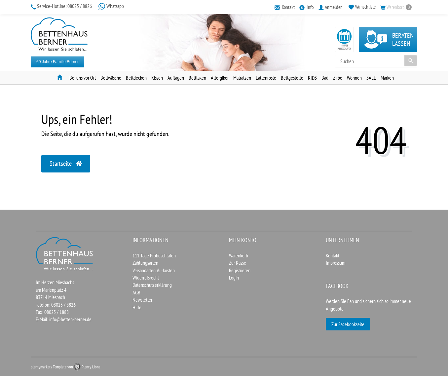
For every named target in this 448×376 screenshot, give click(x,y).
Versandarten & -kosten (153, 270)
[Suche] (410, 60)
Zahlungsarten (145, 262)
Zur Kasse (237, 262)
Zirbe (337, 77)
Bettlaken (197, 77)
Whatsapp (111, 6)
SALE (371, 77)
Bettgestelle (292, 77)
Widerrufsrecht (145, 277)
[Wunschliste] (362, 7)
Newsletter (142, 299)
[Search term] (376, 61)
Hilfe (136, 307)
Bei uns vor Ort (82, 77)
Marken (387, 77)
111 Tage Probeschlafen (154, 255)
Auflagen (176, 77)
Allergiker (220, 77)
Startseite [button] (66, 163)
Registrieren (239, 270)
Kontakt (332, 255)
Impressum (335, 262)
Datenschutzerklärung (152, 285)
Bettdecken (136, 77)
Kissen (157, 77)
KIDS (312, 77)
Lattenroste (266, 77)
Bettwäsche (110, 77)
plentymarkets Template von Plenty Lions (65, 367)
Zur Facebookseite (347, 324)
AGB (136, 292)
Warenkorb (238, 255)
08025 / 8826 (62, 6)
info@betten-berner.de (70, 319)
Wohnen (354, 77)
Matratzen (242, 77)
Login (234, 277)
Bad (324, 77)
